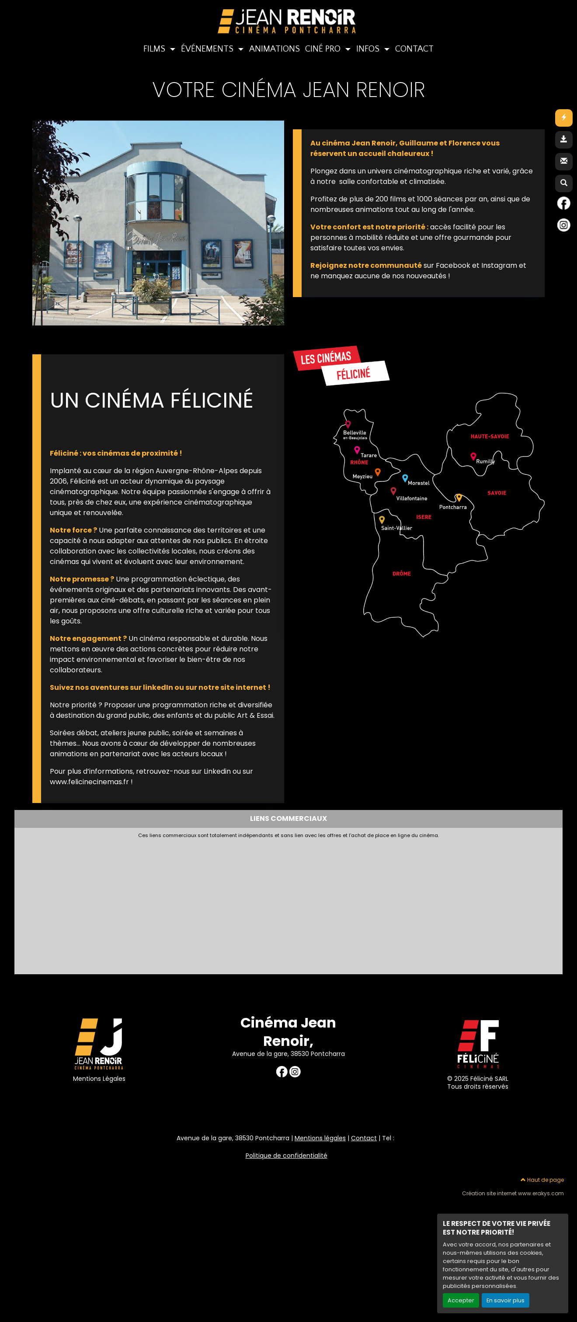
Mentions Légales (99, 1078)
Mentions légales (320, 1138)
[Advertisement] (230, 904)
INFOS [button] (369, 49)
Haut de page (542, 1180)
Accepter (461, 1300)
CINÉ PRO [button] (324, 49)
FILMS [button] (155, 49)
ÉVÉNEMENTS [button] (208, 49)
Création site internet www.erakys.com (513, 1193)
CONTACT (414, 49)
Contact (364, 1138)
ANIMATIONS (274, 49)
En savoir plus (506, 1300)
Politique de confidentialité (286, 1155)
